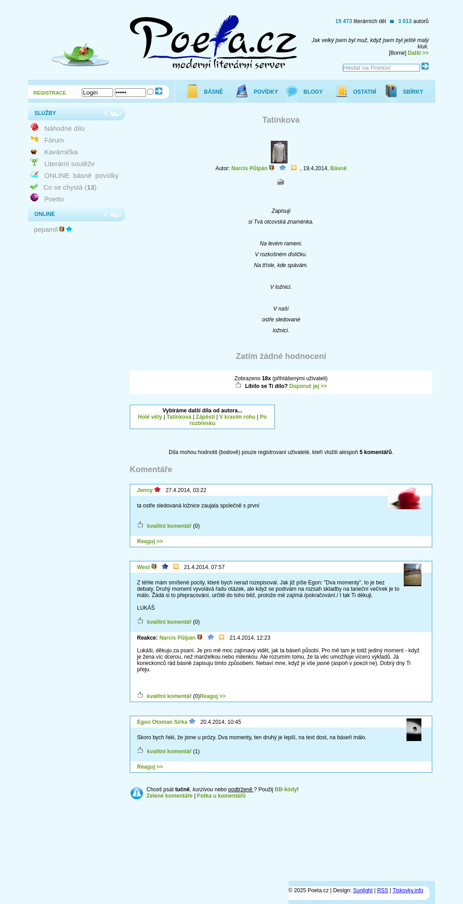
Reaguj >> (150, 541)
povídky (107, 175)
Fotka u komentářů (221, 796)
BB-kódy (286, 789)
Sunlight (363, 890)
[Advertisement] (359, 416)
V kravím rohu (237, 417)
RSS (382, 890)
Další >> (418, 53)
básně (82, 175)
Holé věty (150, 417)
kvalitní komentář (169, 526)
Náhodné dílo (64, 128)
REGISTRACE (49, 93)
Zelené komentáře (169, 796)
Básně (339, 168)
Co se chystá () (70, 187)
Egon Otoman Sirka (162, 722)
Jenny (145, 490)
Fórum (54, 140)
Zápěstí (205, 417)
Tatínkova (178, 417)
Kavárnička (61, 152)
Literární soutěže (69, 163)
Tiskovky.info (407, 890)
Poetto (54, 199)
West (143, 567)
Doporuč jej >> (308, 386)
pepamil (46, 229)
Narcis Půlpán (250, 168)
